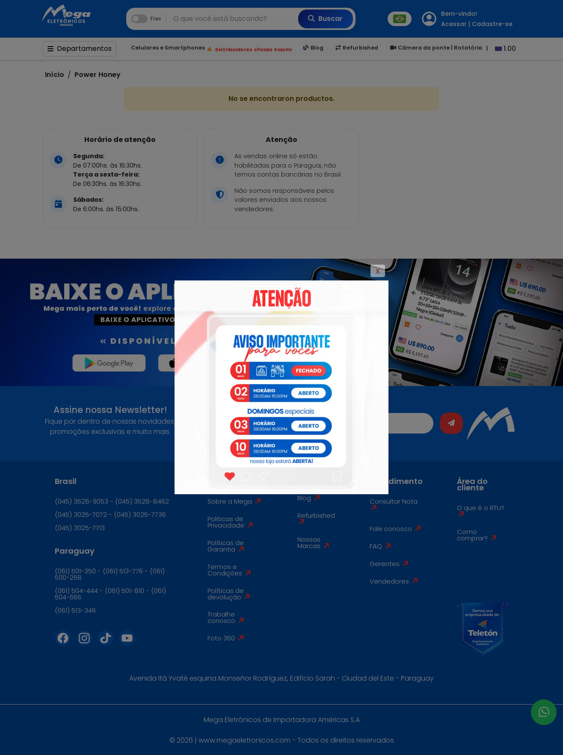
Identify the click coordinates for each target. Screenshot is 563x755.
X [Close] (378, 271)
